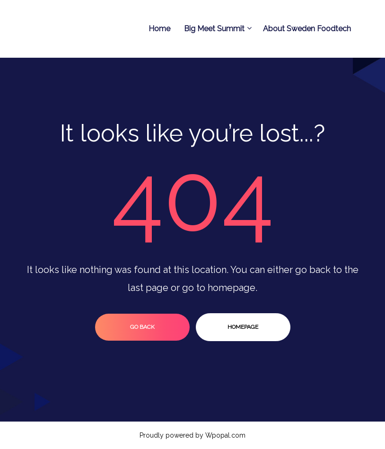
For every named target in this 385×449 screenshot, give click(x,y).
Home (159, 28)
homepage (243, 327)
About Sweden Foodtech (307, 28)
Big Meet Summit (216, 28)
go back (142, 327)
